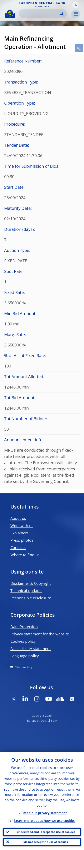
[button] (75, 5)
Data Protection (24, 626)
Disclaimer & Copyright (30, 583)
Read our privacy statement (45, 813)
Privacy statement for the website (39, 633)
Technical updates (26, 590)
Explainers (19, 532)
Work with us (21, 525)
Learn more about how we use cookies (44, 820)
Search (61, 13)
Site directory (23, 667)
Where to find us (25, 554)
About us (18, 518)
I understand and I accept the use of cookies (45, 832)
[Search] (39, 13)
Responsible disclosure (30, 597)
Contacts (18, 547)
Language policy (24, 655)
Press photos (21, 540)
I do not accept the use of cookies (45, 842)
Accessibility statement (30, 648)
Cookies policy (23, 641)
